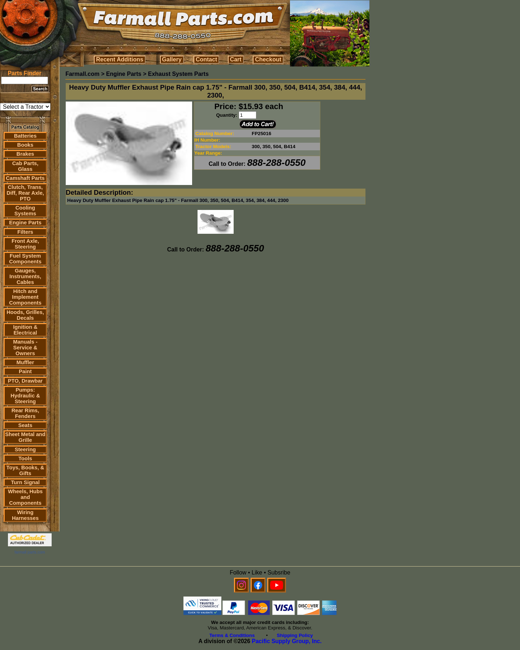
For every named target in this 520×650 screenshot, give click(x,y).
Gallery (172, 59)
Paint (25, 371)
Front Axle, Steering (25, 244)
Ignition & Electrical (25, 330)
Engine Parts (25, 222)
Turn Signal (25, 482)
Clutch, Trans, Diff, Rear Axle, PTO (25, 193)
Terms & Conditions (232, 635)
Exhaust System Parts (178, 74)
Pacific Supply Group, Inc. (286, 641)
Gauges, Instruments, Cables (25, 276)
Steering (25, 449)
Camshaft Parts (25, 178)
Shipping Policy (295, 635)
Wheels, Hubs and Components (25, 497)
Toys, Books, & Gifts (25, 470)
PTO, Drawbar (25, 381)
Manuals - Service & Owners (25, 347)
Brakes (25, 154)
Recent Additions (119, 59)
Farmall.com (82, 74)
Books (25, 145)
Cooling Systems (25, 210)
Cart (236, 59)
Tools (25, 458)
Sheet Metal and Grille (25, 437)
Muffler (25, 362)
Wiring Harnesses (25, 515)
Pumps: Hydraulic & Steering (25, 395)
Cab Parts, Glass (25, 166)
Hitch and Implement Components (25, 297)
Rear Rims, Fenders (25, 413)
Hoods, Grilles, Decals (25, 315)
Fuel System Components (25, 258)
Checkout (268, 59)
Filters (25, 232)
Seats (25, 425)
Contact (206, 59)
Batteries (25, 136)
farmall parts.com (29, 552)
